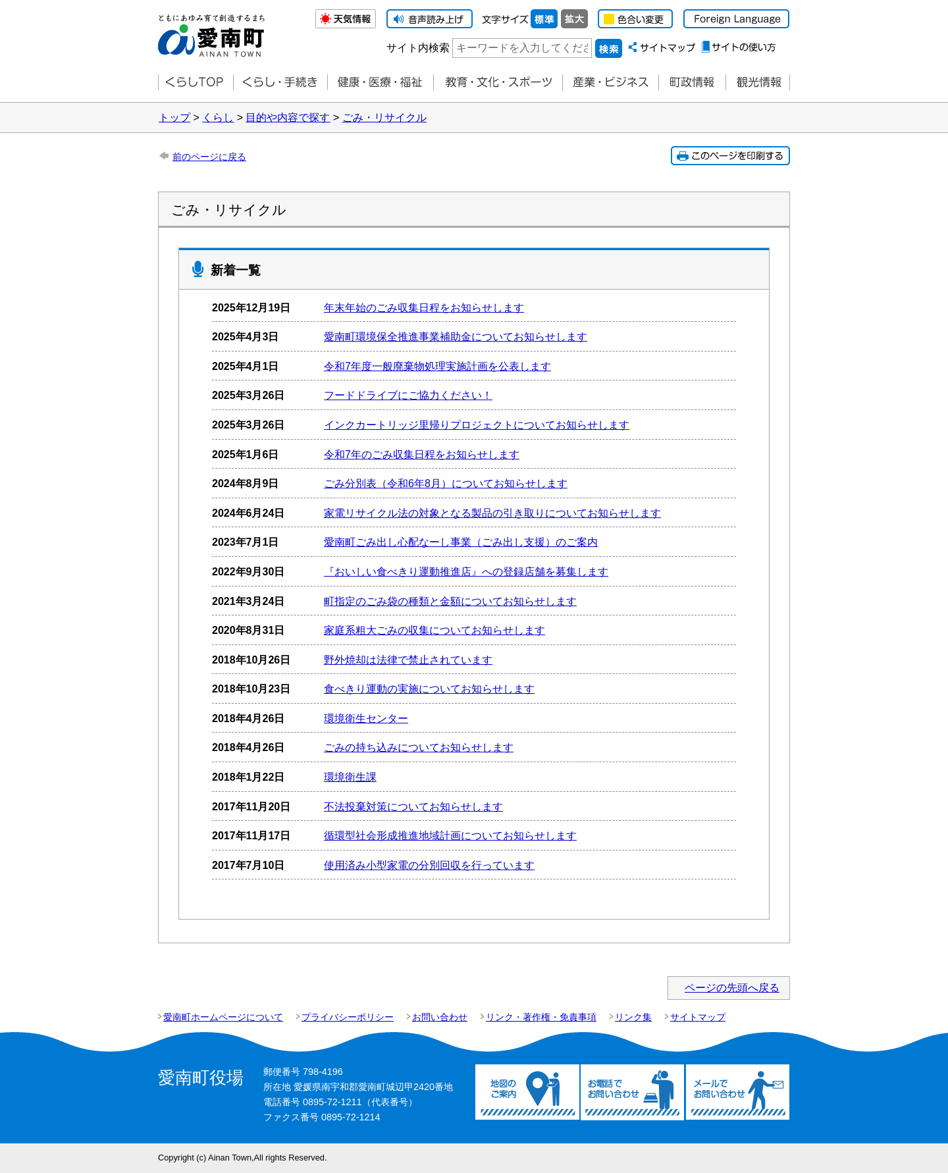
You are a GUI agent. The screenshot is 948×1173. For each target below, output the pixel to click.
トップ (174, 117)
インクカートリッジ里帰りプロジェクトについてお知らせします (476, 424)
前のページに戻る (209, 156)
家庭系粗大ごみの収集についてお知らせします (434, 630)
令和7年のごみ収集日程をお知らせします (421, 454)
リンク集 (633, 1017)
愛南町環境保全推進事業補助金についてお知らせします (455, 336)
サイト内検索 (418, 47)
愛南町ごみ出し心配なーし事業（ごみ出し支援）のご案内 (461, 542)
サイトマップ (697, 1017)
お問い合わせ (439, 1017)
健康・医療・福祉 (380, 82)
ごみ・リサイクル (384, 117)
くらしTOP (195, 82)
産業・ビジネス (610, 82)
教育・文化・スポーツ (497, 82)
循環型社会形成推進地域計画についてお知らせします (450, 835)
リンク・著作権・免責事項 (541, 1017)
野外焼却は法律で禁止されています (408, 659)
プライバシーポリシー (348, 1017)
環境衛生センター (366, 718)
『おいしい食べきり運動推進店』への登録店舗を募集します (466, 571)
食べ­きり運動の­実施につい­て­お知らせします (429, 688)
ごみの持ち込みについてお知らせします (419, 747)
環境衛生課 (350, 777)
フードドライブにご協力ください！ (408, 395)
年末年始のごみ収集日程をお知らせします (424, 307)
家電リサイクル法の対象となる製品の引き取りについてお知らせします (492, 513)
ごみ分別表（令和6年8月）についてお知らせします (445, 483)
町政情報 (691, 82)
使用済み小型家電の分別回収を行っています (429, 865)
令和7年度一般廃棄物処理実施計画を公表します (437, 366)
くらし (218, 117)
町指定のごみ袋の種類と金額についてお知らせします (450, 601)
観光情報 (757, 82)
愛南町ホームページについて (223, 1017)
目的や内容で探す (288, 117)
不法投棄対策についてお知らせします (413, 806)
